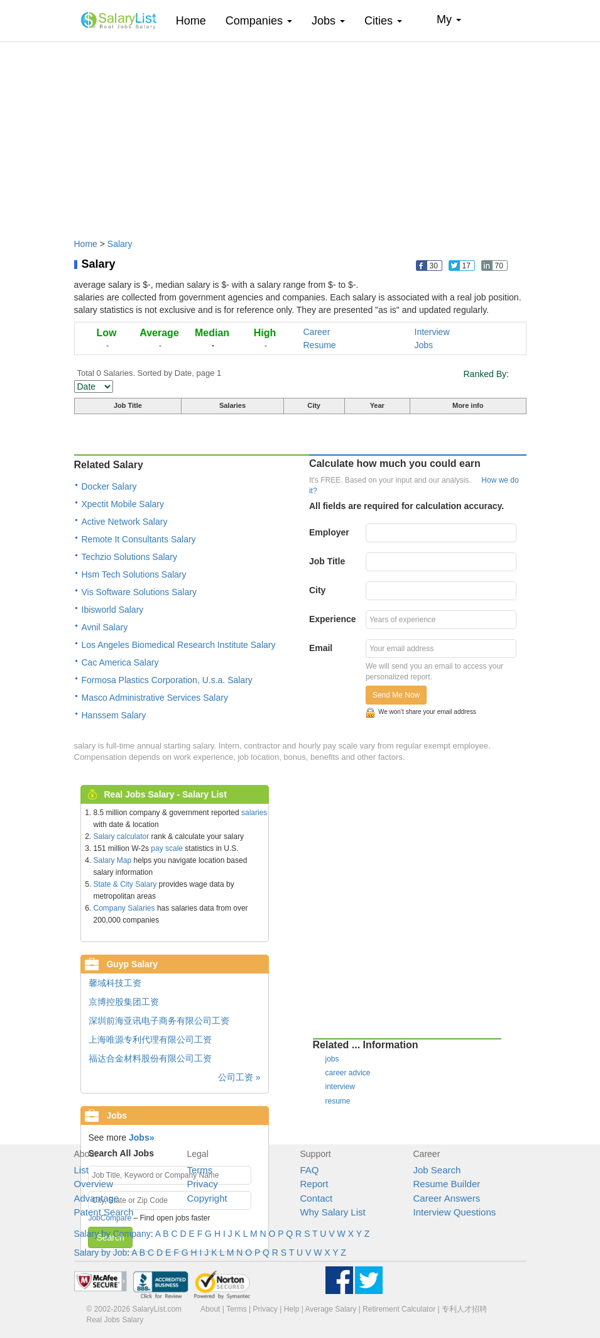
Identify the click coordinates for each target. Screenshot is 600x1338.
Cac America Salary (120, 662)
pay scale (167, 848)
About (210, 1309)
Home (195, 20)
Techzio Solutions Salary (130, 557)
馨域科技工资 (115, 983)
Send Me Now (396, 695)
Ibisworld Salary (113, 610)
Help (292, 1309)
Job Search (437, 1170)
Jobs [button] (328, 20)
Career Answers (447, 1198)
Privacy (202, 1183)
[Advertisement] (300, 134)
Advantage (96, 1198)
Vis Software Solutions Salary (139, 592)
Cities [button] (383, 20)
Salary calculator (122, 836)
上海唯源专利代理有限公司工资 (150, 1039)
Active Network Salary (125, 522)
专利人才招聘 (464, 1309)
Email (320, 648)
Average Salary (330, 1309)
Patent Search (104, 1212)
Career (316, 332)
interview (340, 1086)
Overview (94, 1183)
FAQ (309, 1170)
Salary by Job (101, 1253)
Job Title (327, 561)
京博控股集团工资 (124, 1002)
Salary (120, 244)
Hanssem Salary (114, 715)
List (81, 1170)
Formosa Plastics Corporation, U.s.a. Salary (167, 680)
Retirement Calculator (399, 1309)
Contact (316, 1198)
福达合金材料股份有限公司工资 (150, 1058)
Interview (432, 332)
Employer (329, 532)
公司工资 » (239, 1077)
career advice (348, 1072)
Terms (200, 1170)
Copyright (207, 1198)
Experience (332, 619)
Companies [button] (259, 20)
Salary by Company (112, 1234)
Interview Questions (454, 1212)
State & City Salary (125, 884)
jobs (332, 1059)
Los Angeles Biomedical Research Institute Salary (179, 645)
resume (338, 1101)
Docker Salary (109, 486)
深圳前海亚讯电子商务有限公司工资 (159, 1021)
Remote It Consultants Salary (139, 539)
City (317, 590)
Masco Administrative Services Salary (155, 698)
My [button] (449, 19)
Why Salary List (333, 1212)
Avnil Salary (105, 627)
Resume (319, 345)
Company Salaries (124, 908)
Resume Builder (447, 1183)
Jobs (424, 345)
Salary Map (113, 860)
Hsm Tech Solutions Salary (134, 574)
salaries (254, 812)
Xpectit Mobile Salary (123, 504)
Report (314, 1183)
